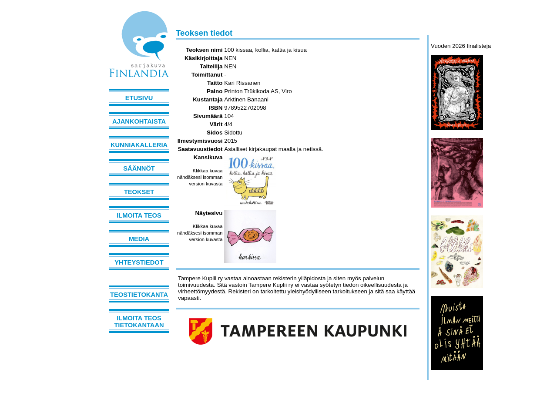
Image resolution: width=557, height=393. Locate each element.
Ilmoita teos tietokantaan (139, 322)
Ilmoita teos (139, 215)
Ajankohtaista (139, 121)
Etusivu (139, 97)
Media (139, 238)
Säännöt (138, 168)
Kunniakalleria (139, 144)
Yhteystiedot (138, 262)
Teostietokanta (139, 294)
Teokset (139, 191)
